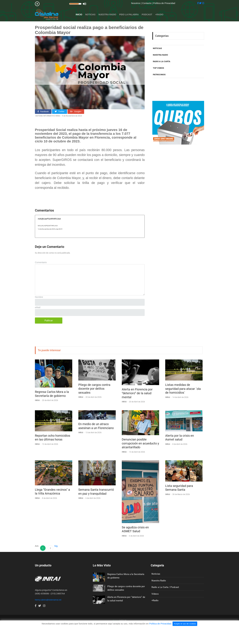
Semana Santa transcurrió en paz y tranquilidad (96, 491)
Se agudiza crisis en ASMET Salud (135, 529)
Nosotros (136, 3)
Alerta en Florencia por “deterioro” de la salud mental (137, 393)
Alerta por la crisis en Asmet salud (179, 437)
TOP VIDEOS (158, 68)
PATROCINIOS (159, 74)
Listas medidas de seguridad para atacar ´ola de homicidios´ (183, 388)
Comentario (41, 262)
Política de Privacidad (164, 3)
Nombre (39, 297)
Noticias (90, 14)
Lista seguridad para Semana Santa (179, 488)
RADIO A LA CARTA (161, 61)
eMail (37, 307)
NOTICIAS (157, 48)
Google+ (75, 111)
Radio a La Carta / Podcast (165, 587)
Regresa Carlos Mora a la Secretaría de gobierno (52, 394)
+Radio (159, 14)
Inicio (79, 14)
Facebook (43, 111)
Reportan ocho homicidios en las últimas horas (52, 437)
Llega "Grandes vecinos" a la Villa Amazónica (52, 491)
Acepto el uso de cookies (185, 624)
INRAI (37, 400)
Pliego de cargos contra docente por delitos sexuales (94, 388)
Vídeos (155, 594)
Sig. (56, 546)
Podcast (147, 14)
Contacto (147, 3)
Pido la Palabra (129, 14)
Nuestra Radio (107, 14)
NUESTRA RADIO (160, 55)
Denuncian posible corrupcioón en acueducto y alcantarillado (140, 443)
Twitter (59, 111)
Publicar (49, 320)
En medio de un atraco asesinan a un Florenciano (96, 426)
